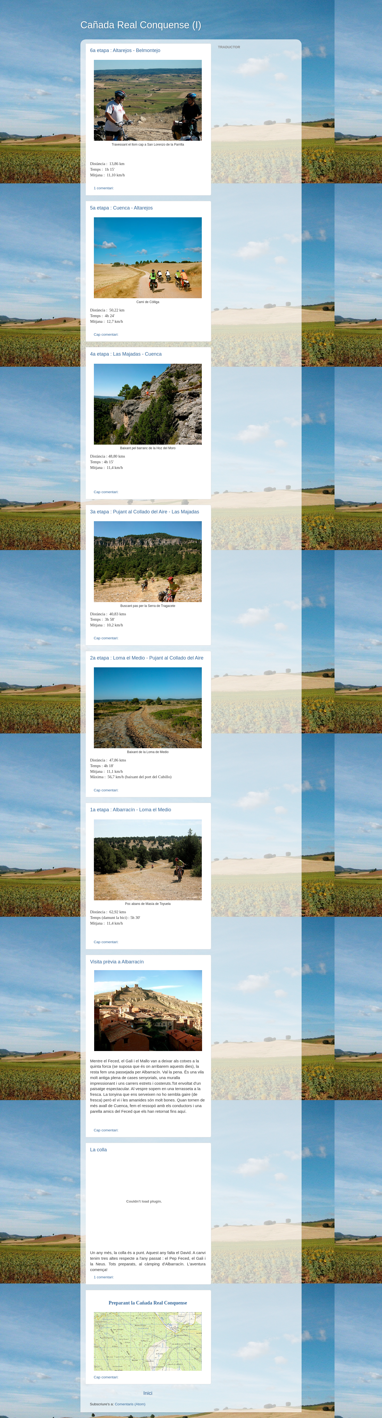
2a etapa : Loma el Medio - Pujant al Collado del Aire (146, 658)
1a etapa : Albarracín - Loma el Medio (130, 809)
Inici (147, 1393)
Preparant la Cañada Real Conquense (148, 1303)
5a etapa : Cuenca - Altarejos (121, 208)
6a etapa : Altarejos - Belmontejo (125, 50)
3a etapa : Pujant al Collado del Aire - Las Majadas (144, 511)
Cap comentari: (107, 334)
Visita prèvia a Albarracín (117, 961)
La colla (98, 1149)
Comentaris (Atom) (130, 1404)
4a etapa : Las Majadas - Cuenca (126, 354)
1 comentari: (104, 188)
